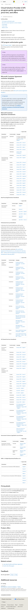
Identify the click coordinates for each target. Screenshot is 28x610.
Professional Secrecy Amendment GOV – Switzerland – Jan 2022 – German (20, 295)
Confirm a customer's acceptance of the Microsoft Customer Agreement (13, 107)
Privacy (2, 606)
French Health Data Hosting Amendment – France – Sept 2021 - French (21, 335)
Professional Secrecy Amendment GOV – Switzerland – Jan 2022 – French (20, 301)
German (20, 209)
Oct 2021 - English (19, 392)
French (24, 468)
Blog (16, 604)
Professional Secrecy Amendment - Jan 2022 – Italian (20, 268)
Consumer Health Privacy (10, 606)
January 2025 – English (21, 157)
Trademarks (3, 608)
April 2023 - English (22, 211)
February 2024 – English (23, 444)
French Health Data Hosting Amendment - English (21, 331)
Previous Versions (10, 604)
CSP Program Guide (7, 45)
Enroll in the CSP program (8, 566)
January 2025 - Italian (21, 147)
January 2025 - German (21, 144)
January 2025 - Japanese (21, 176)
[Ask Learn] (24, 4)
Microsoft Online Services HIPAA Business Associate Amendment (20, 317)
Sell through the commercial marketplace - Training (11, 586)
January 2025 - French (21, 142)
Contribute (21, 604)
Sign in (25, 1)
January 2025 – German (21, 162)
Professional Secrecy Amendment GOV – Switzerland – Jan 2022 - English (20, 283)
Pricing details (4, 24)
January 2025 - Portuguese (19, 152)
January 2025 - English (21, 164)
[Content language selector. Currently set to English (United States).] (6, 599)
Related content (5, 27)
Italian (24, 473)
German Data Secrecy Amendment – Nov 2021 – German (20, 312)
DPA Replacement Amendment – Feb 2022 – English (20, 322)
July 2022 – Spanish (20, 390)
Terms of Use (20, 606)
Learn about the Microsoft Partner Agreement (12, 564)
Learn (2, 4)
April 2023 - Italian (22, 213)
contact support (20, 70)
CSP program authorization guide (8, 21)
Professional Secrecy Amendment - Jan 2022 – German (20, 273)
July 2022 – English (20, 388)
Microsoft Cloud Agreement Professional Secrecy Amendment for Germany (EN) (13, 251)
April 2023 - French (22, 219)
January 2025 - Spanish (21, 155)
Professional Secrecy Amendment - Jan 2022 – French (20, 278)
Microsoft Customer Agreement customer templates (11, 22)
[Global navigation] (1, 2)
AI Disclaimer (3, 604)
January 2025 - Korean (21, 149)
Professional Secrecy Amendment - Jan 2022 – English (20, 264)
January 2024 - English (21, 183)
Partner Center (8, 4)
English (20, 205)
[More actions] (26, 4)
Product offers (4, 25)
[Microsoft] (14, 1)
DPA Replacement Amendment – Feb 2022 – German (20, 326)
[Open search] (23, 2)
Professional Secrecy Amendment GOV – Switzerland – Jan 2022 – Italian (20, 289)
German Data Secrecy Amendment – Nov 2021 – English (20, 307)
